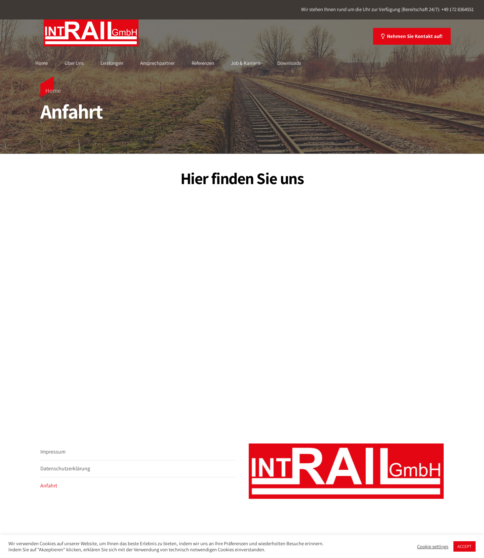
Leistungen (111, 63)
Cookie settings (432, 547)
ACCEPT (464, 546)
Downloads (289, 63)
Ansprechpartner (157, 63)
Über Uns (74, 63)
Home (41, 63)
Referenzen (203, 63)
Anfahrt (48, 485)
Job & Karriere (245, 63)
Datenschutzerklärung (65, 468)
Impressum (53, 451)
